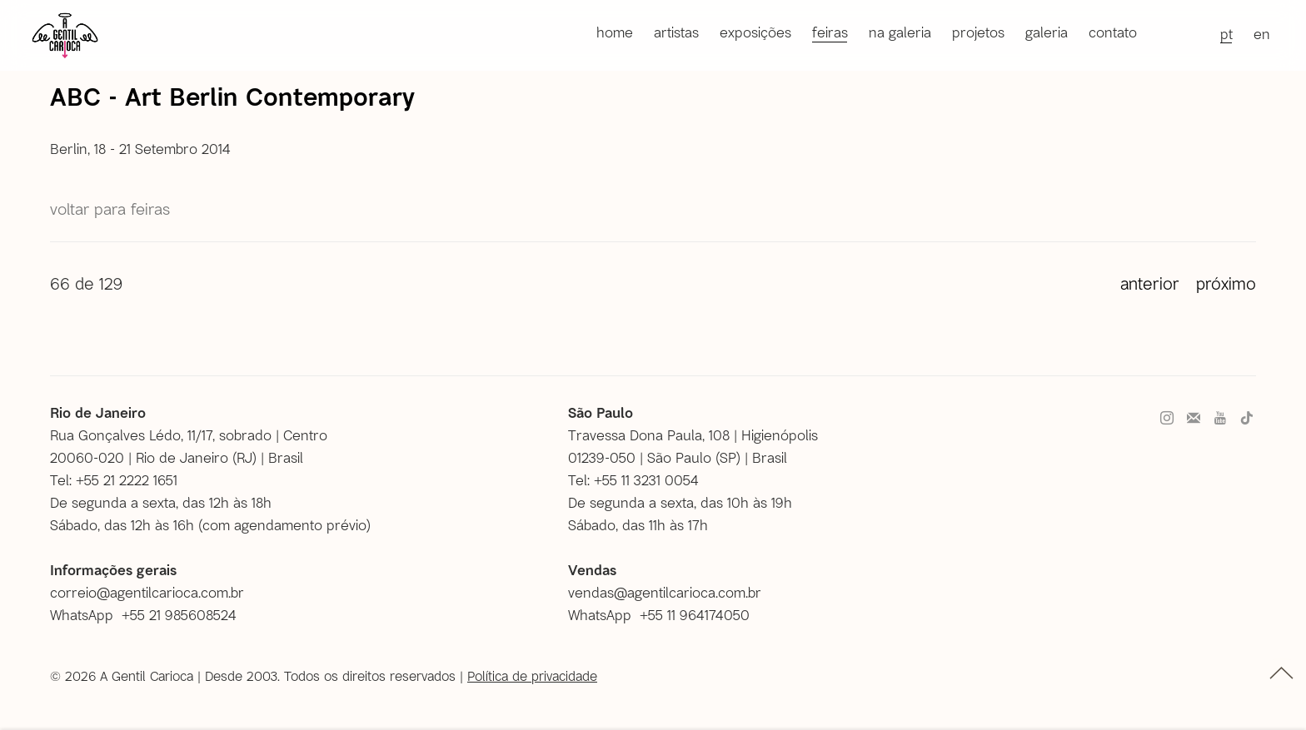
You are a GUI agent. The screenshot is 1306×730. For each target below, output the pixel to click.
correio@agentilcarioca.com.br (147, 592)
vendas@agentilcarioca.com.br (664, 592)
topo (1281, 672)
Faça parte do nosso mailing (1193, 418)
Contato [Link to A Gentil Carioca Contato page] (1113, 31)
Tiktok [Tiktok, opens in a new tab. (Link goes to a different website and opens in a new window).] (1246, 418)
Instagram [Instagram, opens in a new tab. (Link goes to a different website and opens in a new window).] (1166, 418)
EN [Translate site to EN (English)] (1262, 33)
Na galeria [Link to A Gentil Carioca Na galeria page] (900, 31)
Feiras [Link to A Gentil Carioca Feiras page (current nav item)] (830, 31)
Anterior (1149, 283)
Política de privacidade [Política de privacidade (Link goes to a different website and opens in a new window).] (532, 675)
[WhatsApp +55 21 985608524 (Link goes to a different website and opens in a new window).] (149, 614)
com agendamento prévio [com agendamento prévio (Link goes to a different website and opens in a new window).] (284, 524)
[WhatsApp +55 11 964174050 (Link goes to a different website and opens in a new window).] (665, 614)
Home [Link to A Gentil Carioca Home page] (614, 31)
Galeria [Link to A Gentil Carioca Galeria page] (1046, 31)
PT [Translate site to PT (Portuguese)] (1226, 33)
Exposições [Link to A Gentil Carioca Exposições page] (755, 31)
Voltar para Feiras (110, 208)
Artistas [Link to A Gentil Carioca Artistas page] (676, 31)
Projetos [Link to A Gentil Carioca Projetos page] (978, 31)
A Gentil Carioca (65, 35)
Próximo (1226, 283)
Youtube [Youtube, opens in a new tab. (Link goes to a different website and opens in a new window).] (1220, 418)
